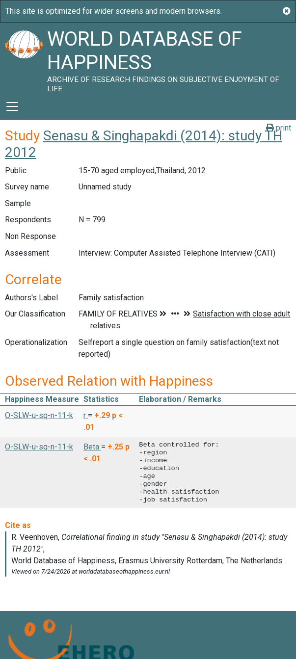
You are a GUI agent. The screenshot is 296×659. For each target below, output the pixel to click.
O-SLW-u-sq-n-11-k (39, 415)
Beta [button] (92, 446)
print (278, 127)
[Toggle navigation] (12, 106)
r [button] (85, 415)
